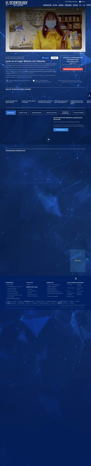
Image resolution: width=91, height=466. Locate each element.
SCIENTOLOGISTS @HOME (15, 57)
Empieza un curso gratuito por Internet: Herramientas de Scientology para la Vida (71, 81)
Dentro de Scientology (11, 288)
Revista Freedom (70, 296)
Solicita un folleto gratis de (43, 81)
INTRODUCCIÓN (47, 5)
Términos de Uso (53, 308)
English (8, 301)
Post (54, 58)
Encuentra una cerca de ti (73, 69)
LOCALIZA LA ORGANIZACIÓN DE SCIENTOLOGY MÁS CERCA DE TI (73, 60)
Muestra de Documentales (13, 298)
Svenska (53, 303)
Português (34, 303)
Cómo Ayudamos (80, 291)
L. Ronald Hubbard (71, 287)
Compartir (46, 58)
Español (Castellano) (52, 301)
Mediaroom (30, 292)
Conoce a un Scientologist (12, 291)
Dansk (14, 301)
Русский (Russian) (44, 303)
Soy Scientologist (11, 296)
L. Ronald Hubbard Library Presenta (14, 295)
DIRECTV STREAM (52, 286)
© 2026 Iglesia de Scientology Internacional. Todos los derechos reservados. (20, 308)
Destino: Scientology (11, 289)
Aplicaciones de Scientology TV (55, 293)
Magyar (72, 301)
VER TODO (78, 260)
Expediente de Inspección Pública (66, 306)
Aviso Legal (82, 308)
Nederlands (21, 303)
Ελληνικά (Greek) (29, 301)
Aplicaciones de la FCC (79, 306)
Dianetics (69, 291)
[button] (89, 96)
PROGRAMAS (68, 5)
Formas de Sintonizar (32, 290)
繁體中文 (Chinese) (63, 303)
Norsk (28, 303)
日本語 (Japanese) (11, 303)
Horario (29, 284)
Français (72, 303)
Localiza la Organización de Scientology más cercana (19, 81)
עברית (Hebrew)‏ (63, 301)
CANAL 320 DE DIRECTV (54, 284)
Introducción (30, 289)
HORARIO (61, 5)
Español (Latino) (40, 301)
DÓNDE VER (50, 282)
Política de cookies (63, 308)
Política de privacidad (73, 308)
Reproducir (61, 130)
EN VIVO (55, 5)
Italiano (78, 301)
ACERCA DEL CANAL (32, 287)
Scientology (69, 284)
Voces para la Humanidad (12, 293)
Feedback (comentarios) (32, 294)
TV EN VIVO (29, 282)
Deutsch (20, 301)
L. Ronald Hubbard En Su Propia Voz (14, 286)
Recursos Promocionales (32, 296)
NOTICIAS (75, 5)
